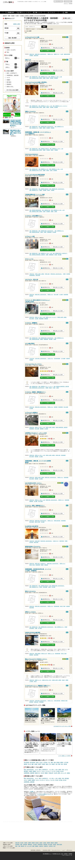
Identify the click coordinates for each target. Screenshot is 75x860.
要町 (52, 762)
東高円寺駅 (38, 275)
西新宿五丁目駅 (64, 700)
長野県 (48, 842)
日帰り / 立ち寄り (11, 50)
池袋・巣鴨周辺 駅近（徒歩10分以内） (46, 126)
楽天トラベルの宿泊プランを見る (47, 50)
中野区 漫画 (47, 274)
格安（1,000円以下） (44, 769)
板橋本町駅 (36, 55)
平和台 (37, 762)
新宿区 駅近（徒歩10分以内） (41, 294)
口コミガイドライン (56, 850)
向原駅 (44, 211)
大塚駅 (55, 211)
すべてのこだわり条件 (12, 90)
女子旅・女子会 (60, 771)
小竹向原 (45, 762)
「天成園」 (31, 791)
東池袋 (58, 762)
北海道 (44, 842)
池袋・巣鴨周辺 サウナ (33, 127)
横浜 (16, 846)
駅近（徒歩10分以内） (29, 769)
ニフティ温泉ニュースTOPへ (64, 755)
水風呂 (59, 769)
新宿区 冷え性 (44, 653)
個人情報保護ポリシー (47, 853)
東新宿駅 (31, 295)
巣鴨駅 (41, 339)
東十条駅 (53, 587)
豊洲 (59, 764)
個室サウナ (37, 773)
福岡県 (56, 842)
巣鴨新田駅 (49, 232)
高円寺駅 (31, 542)
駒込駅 (50, 387)
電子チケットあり (30, 29)
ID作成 (70, 3)
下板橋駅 (56, 150)
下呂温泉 (35, 844)
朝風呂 (46, 773)
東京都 (37, 842)
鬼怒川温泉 (59, 844)
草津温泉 (17, 844)
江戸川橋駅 (63, 358)
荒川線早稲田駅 (57, 358)
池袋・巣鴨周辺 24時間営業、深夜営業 (37, 254)
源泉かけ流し (10, 86)
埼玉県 (21, 842)
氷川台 (41, 762)
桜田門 (39, 764)
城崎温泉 (30, 844)
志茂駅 (49, 587)
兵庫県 (29, 842)
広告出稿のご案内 (46, 850)
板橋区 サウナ (56, 54)
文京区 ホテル (50, 358)
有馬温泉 (25, 844)
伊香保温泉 (40, 844)
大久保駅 (61, 294)
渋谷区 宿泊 (31, 700)
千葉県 (25, 842)
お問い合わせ (69, 850)
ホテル (66, 769)
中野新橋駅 (41, 702)
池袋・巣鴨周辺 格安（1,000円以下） (60, 253)
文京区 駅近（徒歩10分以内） (41, 358)
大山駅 (61, 54)
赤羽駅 (40, 587)
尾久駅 (35, 681)
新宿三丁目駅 (37, 522)
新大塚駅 (54, 232)
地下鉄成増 (26, 762)
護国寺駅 (68, 358)
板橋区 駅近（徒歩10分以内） (41, 54)
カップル (53, 771)
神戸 (54, 846)
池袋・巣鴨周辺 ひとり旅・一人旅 (55, 76)
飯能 (33, 846)
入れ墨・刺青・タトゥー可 (60, 773)
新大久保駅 (56, 294)
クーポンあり (40, 29)
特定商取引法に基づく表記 (58, 853)
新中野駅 (68, 274)
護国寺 (61, 762)
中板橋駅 (31, 55)
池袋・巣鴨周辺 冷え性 (42, 76)
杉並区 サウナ (56, 541)
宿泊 (63, 769)
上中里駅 (31, 681)
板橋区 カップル (38, 680)
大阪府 (40, 842)
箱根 (21, 844)
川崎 (19, 846)
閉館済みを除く (49, 29)
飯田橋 (25, 764)
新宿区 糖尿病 (37, 653)
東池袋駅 (56, 78)
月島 (56, 764)
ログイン (66, 3)
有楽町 (43, 764)
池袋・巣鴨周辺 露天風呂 (34, 232)
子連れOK (50, 773)
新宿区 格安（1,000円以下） (40, 563)
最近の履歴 (68, 1)
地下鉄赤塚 (32, 762)
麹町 (33, 764)
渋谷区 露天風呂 (57, 700)
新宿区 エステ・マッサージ (51, 317)
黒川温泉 (50, 844)
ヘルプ (63, 850)
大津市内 (51, 846)
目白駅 (51, 170)
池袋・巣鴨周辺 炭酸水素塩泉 (35, 210)
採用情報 (70, 853)
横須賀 (22, 846)
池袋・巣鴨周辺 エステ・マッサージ (60, 105)
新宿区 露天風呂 (57, 520)
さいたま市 (29, 846)
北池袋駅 (51, 78)
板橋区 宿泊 (31, 54)
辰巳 (62, 764)
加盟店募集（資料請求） (36, 850)
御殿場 (36, 846)
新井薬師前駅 (32, 275)
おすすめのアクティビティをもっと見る (62, 726)
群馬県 (33, 842)
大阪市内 (41, 846)
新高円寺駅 (36, 542)
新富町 (53, 764)
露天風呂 (26, 771)
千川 (49, 762)
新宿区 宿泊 (31, 294)
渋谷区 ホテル (50, 700)
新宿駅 (42, 564)
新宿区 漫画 (58, 455)
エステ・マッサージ (46, 771)
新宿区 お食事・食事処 (61, 317)
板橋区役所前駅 (67, 54)
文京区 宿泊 (31, 358)
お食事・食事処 (32, 771)
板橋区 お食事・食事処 (56, 680)
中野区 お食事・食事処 (39, 274)
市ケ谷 (29, 764)
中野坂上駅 (36, 702)
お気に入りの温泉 (58, 1)
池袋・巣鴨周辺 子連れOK (43, 148)
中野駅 (64, 274)
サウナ (36, 769)
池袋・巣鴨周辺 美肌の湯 (43, 188)
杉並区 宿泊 (31, 541)
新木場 (65, 764)
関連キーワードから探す (9, 847)
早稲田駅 (31, 359)
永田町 (35, 764)
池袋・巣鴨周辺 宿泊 (33, 76)
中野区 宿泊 (31, 274)
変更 (18, 28)
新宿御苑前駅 (56, 606)
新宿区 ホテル (50, 294)
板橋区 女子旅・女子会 (46, 680)
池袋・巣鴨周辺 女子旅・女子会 (35, 170)
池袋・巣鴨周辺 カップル (43, 169)
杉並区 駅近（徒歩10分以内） (46, 541)
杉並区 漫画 (37, 541)
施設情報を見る (46, 47)
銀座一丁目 (48, 764)
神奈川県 (17, 842)
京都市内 (46, 846)
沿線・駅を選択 (12, 37)
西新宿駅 (31, 501)
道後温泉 (45, 844)
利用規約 (66, 853)
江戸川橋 (66, 762)
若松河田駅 (31, 607)
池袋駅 (44, 78)
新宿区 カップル (51, 653)
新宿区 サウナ (61, 500)
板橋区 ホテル (50, 54)
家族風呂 (9, 84)
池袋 (55, 762)
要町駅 (47, 78)
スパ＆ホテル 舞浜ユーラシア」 (44, 794)
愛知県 (52, 842)
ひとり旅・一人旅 (53, 769)
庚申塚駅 (51, 339)
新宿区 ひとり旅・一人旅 (40, 317)
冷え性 (42, 773)
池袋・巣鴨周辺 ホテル (59, 126)
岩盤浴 (68, 773)
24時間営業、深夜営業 (29, 773)
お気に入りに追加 (59, 47)
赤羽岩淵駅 (45, 587)
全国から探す (16, 24)
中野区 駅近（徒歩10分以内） (56, 274)
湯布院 (54, 844)
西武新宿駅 (66, 294)
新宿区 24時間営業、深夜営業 (61, 427)
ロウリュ (39, 771)
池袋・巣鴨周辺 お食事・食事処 (35, 78)
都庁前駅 (31, 702)
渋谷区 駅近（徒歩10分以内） (41, 700)
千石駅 (54, 387)
